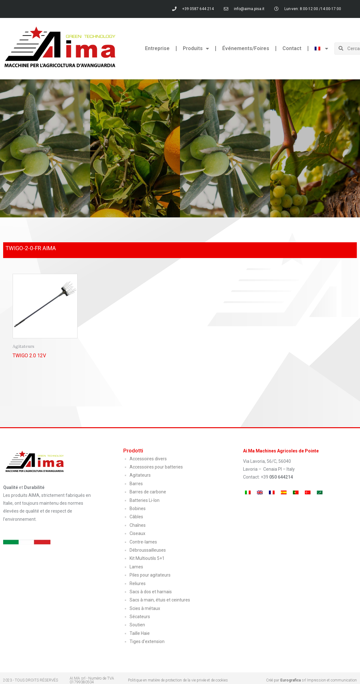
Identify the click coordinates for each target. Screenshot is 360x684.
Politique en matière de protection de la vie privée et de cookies (178, 680)
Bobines (138, 508)
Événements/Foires (245, 48)
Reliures (138, 583)
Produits (196, 48)
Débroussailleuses (148, 550)
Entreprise (157, 48)
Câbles (136, 516)
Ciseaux (137, 533)
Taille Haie (140, 633)
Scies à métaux (145, 608)
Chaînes (138, 525)
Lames (136, 566)
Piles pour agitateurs (150, 575)
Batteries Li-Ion (145, 500)
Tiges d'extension (147, 641)
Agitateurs (140, 475)
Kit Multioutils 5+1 (147, 558)
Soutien (137, 624)
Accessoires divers (148, 458)
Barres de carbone (148, 491)
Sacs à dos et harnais (151, 591)
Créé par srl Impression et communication (311, 680)
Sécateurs (140, 616)
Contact (291, 48)
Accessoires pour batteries (156, 466)
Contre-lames (143, 541)
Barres (136, 483)
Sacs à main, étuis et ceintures (160, 599)
